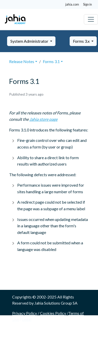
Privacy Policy (24, 313)
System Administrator (29, 41)
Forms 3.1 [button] (51, 61)
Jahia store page (43, 119)
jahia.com (72, 4)
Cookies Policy (53, 313)
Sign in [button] (87, 4)
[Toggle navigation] (91, 19)
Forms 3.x (81, 41)
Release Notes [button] (21, 61)
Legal (26, 319)
